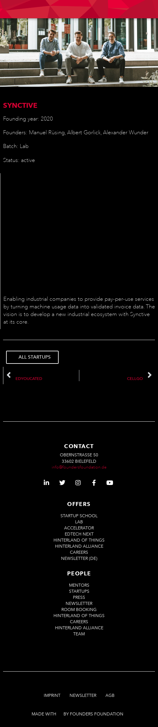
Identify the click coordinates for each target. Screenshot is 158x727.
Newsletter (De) (79, 558)
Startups (79, 591)
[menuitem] (93, 9)
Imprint (52, 695)
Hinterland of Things (79, 540)
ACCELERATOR (79, 528)
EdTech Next (79, 534)
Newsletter (79, 603)
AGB (110, 695)
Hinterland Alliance (79, 546)
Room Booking (79, 609)
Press (79, 597)
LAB (79, 522)
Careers (79, 552)
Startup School (79, 515)
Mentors (79, 585)
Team (79, 634)
